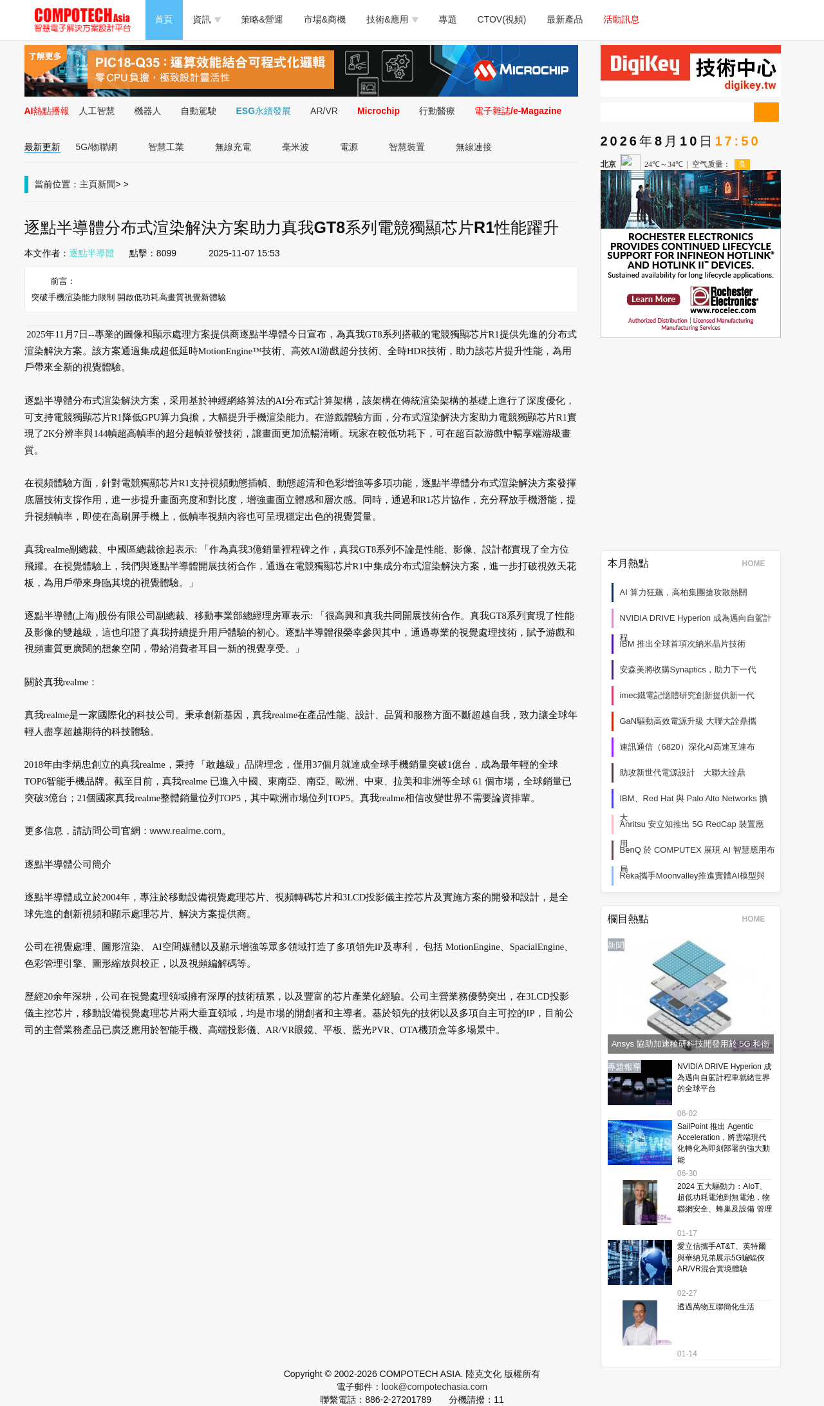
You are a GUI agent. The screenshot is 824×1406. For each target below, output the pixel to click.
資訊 (207, 19)
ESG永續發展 (264, 111)
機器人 (148, 111)
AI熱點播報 (47, 111)
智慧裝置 (407, 147)
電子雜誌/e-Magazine (517, 111)
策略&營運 (262, 19)
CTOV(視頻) (502, 19)
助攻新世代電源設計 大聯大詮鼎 (682, 772)
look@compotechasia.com (434, 1387)
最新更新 (42, 147)
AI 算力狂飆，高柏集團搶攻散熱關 (683, 592)
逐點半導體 (92, 253)
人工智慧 (97, 111)
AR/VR (324, 111)
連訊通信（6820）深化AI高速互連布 (687, 747)
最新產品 (565, 19)
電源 (349, 147)
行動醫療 (437, 111)
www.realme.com (186, 831)
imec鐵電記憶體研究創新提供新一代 (687, 695)
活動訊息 (622, 19)
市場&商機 (325, 19)
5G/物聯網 (97, 147)
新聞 (107, 184)
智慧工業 (166, 147)
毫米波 (295, 147)
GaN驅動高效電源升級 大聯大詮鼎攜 (688, 721)
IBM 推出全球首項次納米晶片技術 (683, 644)
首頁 (164, 19)
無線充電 (233, 147)
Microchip (378, 111)
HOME (758, 563)
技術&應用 (392, 19)
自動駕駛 (199, 111)
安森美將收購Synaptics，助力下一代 (688, 669)
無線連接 (474, 147)
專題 (448, 19)
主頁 (89, 184)
